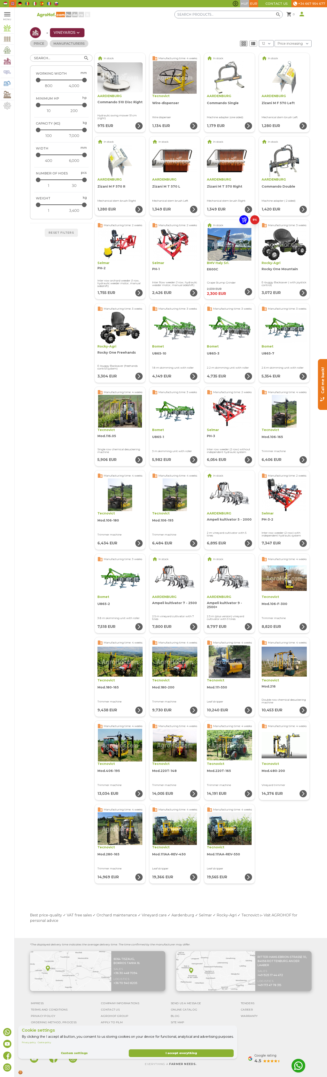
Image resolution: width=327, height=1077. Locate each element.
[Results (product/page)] (266, 43)
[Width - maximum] (62, 154)
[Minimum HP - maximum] (74, 111)
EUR (253, 4)
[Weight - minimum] (48, 210)
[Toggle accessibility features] (235, 3)
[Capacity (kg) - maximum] (74, 136)
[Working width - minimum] (48, 86)
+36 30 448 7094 (125, 973)
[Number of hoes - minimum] (48, 185)
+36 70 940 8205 (125, 983)
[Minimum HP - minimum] (48, 111)
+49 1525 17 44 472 (270, 975)
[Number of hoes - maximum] (62, 179)
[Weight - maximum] (62, 204)
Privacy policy (29, 1042)
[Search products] (228, 14)
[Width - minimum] (48, 161)
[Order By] (293, 43)
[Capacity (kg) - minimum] (48, 136)
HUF (244, 4)
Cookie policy (44, 1042)
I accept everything (181, 1053)
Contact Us (276, 3)
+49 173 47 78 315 (269, 985)
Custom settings (74, 1053)
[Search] (61, 58)
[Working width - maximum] (74, 86)
